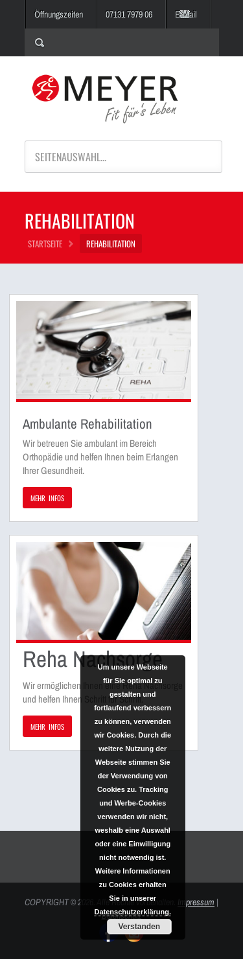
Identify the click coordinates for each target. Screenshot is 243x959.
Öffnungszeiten (58, 14)
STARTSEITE (45, 243)
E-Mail (186, 14)
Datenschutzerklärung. (132, 912)
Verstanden (139, 926)
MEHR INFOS (47, 498)
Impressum (196, 902)
